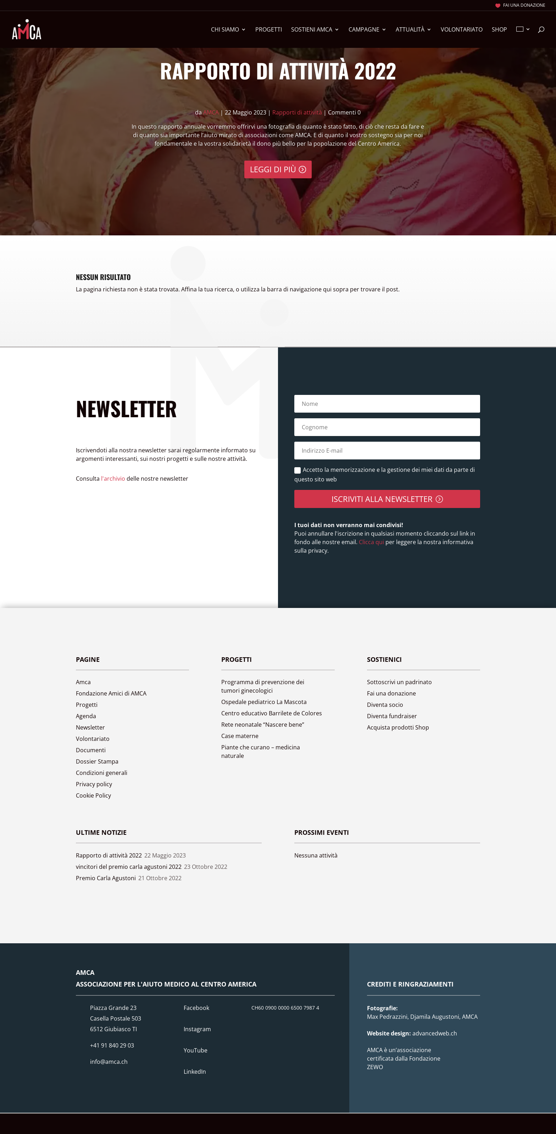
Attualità (410, 30)
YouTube (195, 1050)
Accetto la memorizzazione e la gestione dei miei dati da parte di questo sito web (384, 474)
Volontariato (462, 30)
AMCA (211, 112)
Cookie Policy (93, 795)
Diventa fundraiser (392, 716)
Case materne (239, 736)
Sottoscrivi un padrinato (399, 682)
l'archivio (113, 478)
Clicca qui (370, 542)
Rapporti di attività (297, 112)
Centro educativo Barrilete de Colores (271, 713)
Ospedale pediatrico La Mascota (264, 702)
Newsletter (90, 727)
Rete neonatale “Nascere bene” (262, 724)
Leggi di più (273, 169)
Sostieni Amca (311, 30)
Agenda (86, 716)
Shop (499, 30)
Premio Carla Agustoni (106, 878)
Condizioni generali (101, 773)
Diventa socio (385, 705)
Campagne (364, 30)
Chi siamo (225, 30)
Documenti (91, 750)
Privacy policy (94, 784)
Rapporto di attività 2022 (278, 70)
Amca (83, 682)
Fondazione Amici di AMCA (111, 693)
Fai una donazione (524, 5)
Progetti (268, 30)
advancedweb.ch (434, 1033)
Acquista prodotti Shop (398, 727)
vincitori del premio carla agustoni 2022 (129, 867)
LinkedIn (195, 1072)
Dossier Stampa (97, 761)
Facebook (196, 1008)
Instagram (197, 1029)
